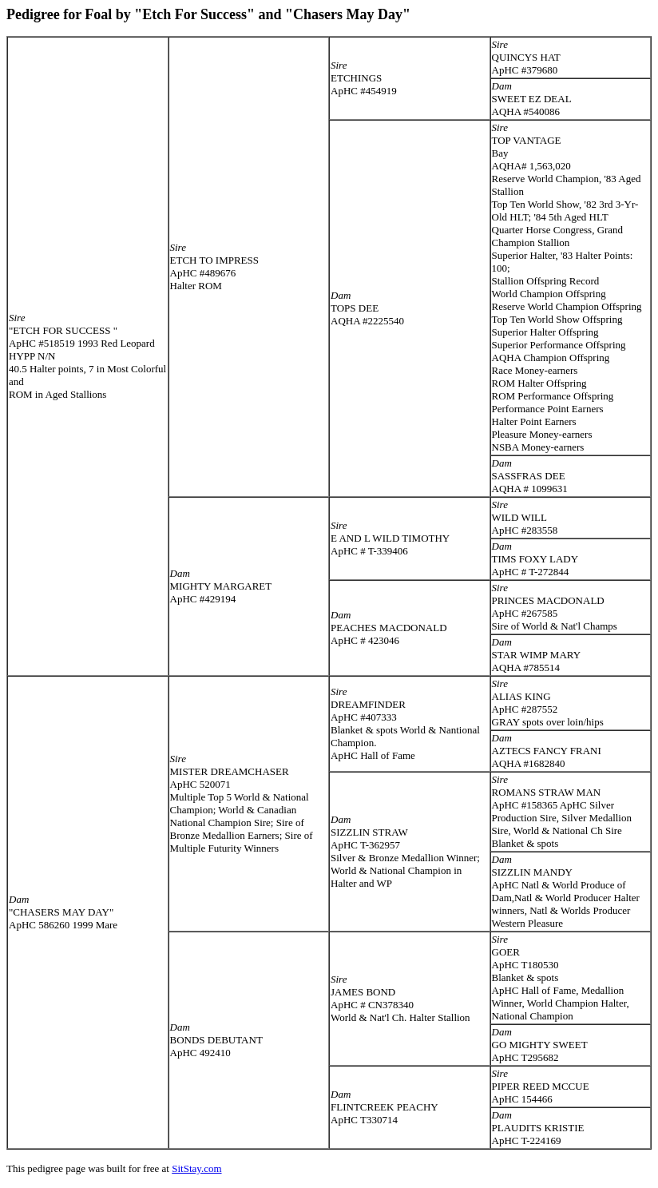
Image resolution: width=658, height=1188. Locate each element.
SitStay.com (196, 1168)
